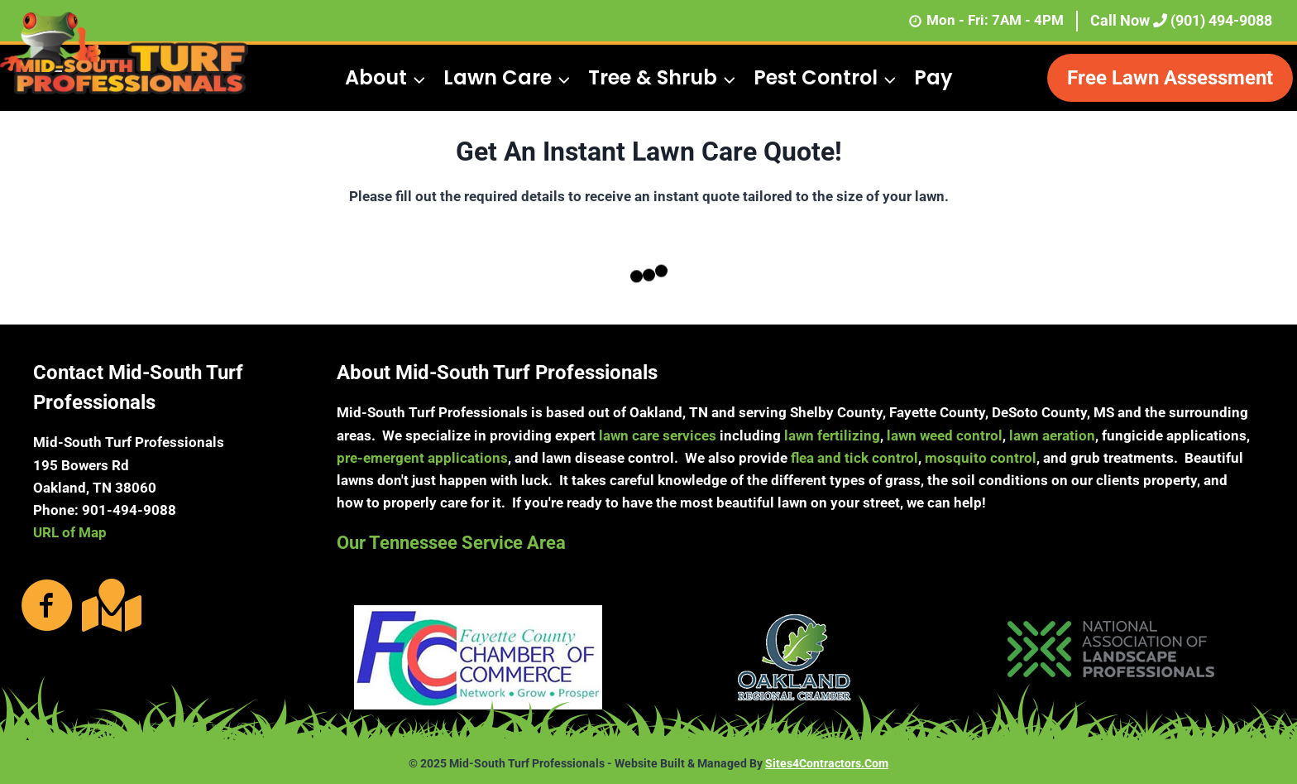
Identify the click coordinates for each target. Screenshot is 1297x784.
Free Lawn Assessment (1170, 77)
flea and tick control (854, 458)
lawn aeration (1052, 435)
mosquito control (980, 458)
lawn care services (657, 435)
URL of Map (70, 532)
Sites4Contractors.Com (826, 763)
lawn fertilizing (832, 435)
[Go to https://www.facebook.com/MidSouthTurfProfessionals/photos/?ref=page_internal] (47, 607)
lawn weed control (945, 435)
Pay (933, 77)
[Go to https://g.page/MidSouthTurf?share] (108, 605)
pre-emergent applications (422, 458)
